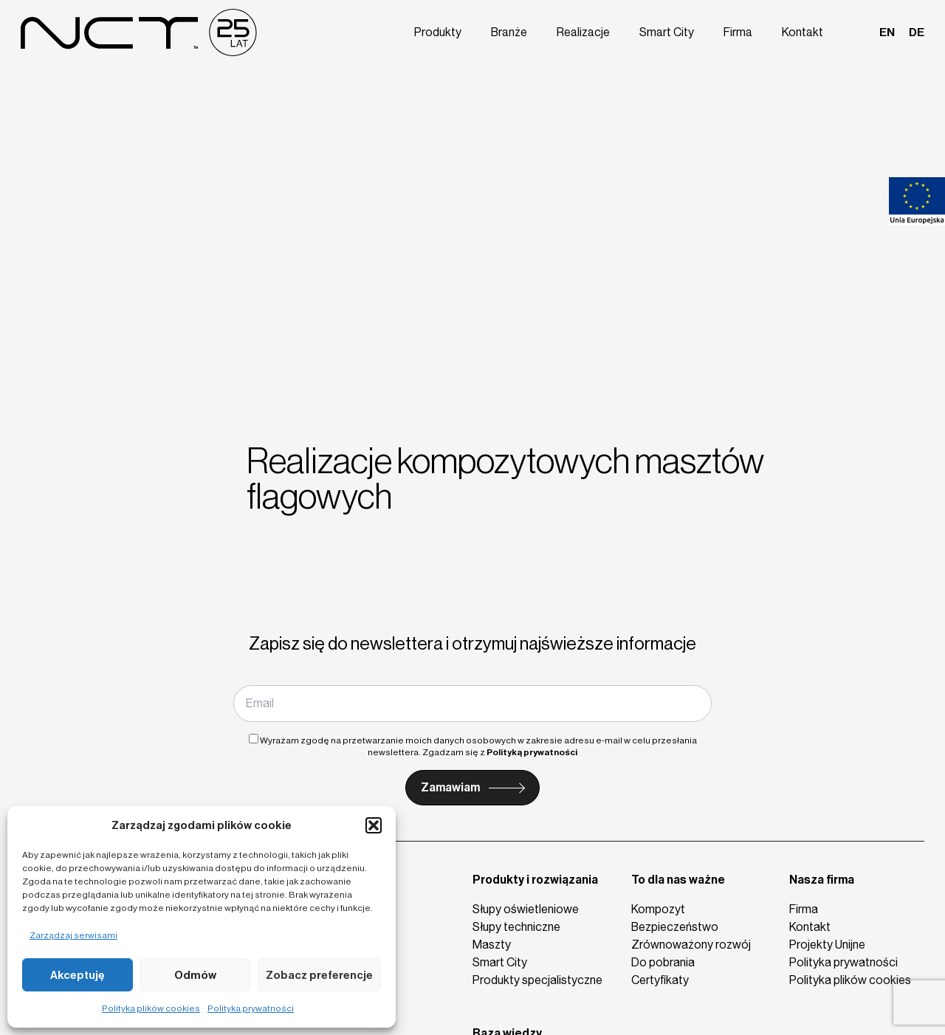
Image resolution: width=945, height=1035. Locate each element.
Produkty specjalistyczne (537, 980)
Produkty (449, 31)
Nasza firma (821, 880)
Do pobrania (663, 962)
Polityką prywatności (532, 752)
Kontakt (805, 31)
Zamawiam (450, 787)
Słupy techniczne (516, 927)
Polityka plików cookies (151, 1008)
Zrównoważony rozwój (691, 945)
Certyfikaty (660, 980)
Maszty (491, 945)
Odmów (195, 975)
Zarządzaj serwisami (73, 935)
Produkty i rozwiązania (535, 880)
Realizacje (592, 31)
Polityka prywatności (250, 1008)
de (916, 31)
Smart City (673, 31)
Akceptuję (77, 975)
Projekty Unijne (827, 945)
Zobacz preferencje (319, 975)
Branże (519, 31)
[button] (373, 825)
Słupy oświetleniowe (525, 909)
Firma (743, 31)
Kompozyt (658, 909)
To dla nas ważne (678, 880)
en (888, 31)
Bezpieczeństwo (674, 927)
